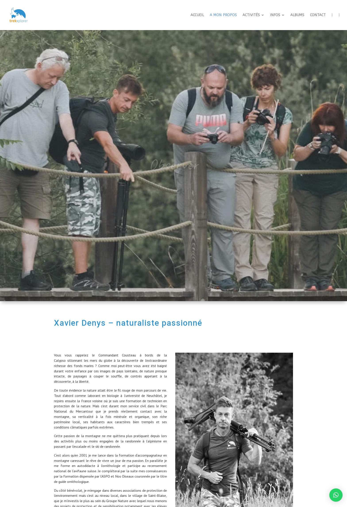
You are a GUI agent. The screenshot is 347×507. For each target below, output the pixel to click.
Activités (251, 15)
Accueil (197, 15)
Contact (318, 15)
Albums (297, 15)
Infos (275, 15)
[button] (336, 495)
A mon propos (223, 15)
